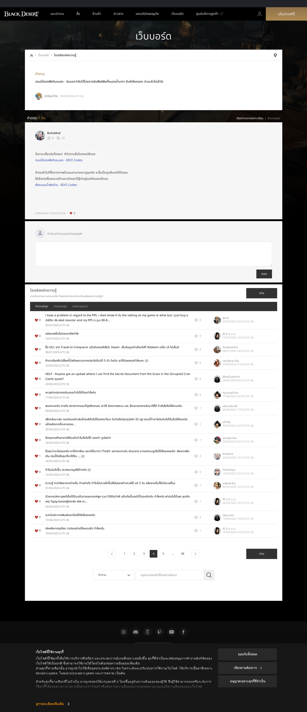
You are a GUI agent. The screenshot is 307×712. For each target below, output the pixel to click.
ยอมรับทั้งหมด (247, 654)
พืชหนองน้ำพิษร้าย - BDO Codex (56, 185)
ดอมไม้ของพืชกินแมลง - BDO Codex (59, 160)
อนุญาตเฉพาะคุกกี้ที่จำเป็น (247, 681)
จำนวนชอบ (273, 118)
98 (182, 554)
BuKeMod (54, 133)
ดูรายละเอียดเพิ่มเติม (50, 704)
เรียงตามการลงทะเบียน (249, 118)
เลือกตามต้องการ (248, 668)
